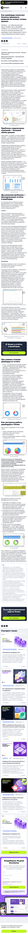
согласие (3, 927)
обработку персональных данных (7, 883)
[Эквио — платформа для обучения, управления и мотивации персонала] (5, 7)
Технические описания (6, 11)
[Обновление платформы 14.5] (14, 650)
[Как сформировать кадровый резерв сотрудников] (14, 686)
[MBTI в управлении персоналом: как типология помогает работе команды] (14, 723)
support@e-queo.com (16, 892)
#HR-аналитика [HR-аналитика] (17, 38)
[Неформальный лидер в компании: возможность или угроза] (14, 795)
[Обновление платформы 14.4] (14, 832)
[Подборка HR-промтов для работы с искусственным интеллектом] (14, 759)
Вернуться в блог (14, 852)
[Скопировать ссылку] (2, 41)
